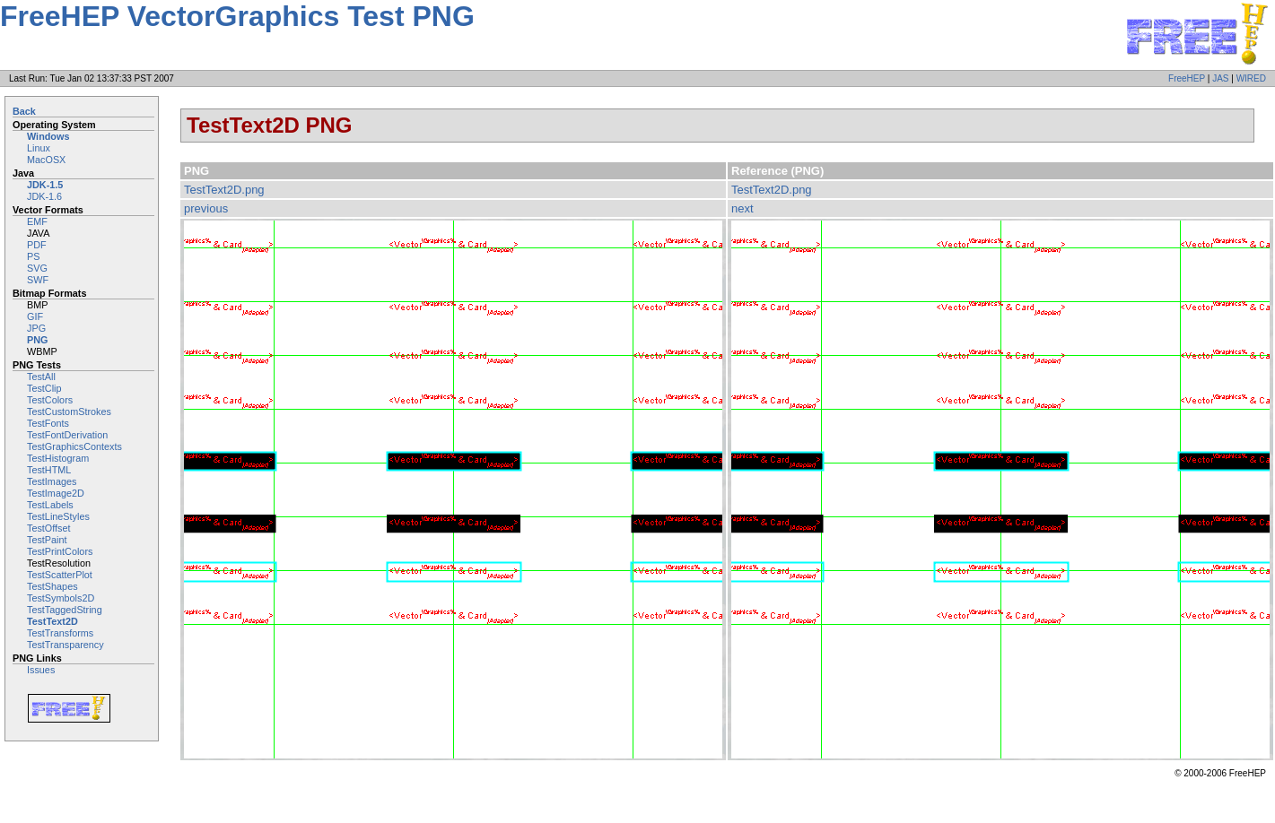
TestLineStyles (58, 516)
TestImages (51, 481)
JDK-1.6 (44, 196)
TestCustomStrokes (69, 411)
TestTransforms (60, 633)
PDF (37, 244)
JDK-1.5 (45, 184)
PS (33, 256)
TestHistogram (58, 458)
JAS (1220, 78)
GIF (35, 316)
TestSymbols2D (60, 598)
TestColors (50, 399)
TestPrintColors (59, 551)
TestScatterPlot (59, 574)
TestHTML (49, 469)
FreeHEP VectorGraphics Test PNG (237, 16)
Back (24, 111)
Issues (41, 669)
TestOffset (49, 528)
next (742, 208)
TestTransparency (65, 644)
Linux (38, 148)
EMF (37, 221)
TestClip (44, 388)
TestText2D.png (224, 189)
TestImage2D (55, 493)
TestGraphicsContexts (74, 446)
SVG (37, 268)
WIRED (1251, 78)
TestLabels (50, 504)
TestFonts (48, 423)
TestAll (41, 376)
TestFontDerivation (67, 434)
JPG (36, 328)
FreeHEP (1186, 78)
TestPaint (47, 539)
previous (206, 208)
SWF (37, 279)
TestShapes (52, 586)
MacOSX (46, 159)
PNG (37, 339)
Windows (48, 136)
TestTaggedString (64, 609)
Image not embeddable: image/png (453, 489)
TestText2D (52, 621)
